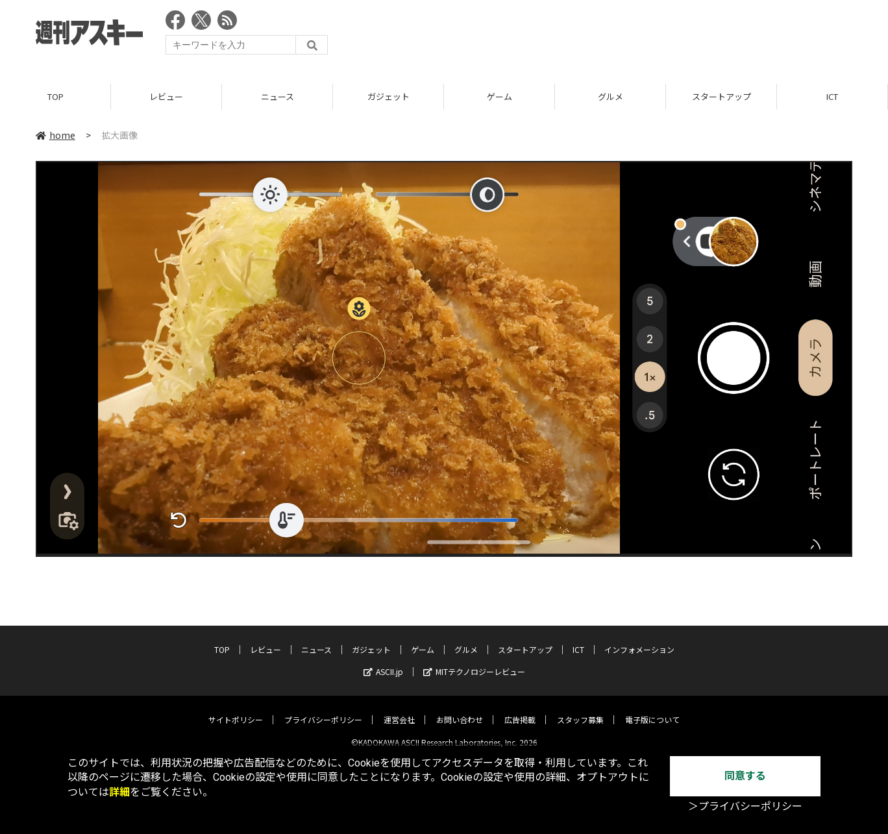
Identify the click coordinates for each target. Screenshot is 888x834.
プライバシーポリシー (323, 709)
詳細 (119, 792)
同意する (745, 776)
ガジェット (388, 97)
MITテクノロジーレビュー (474, 661)
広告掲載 (520, 709)
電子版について (652, 709)
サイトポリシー (235, 709)
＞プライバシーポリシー (745, 806)
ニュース (277, 97)
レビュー (166, 97)
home (55, 135)
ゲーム (499, 97)
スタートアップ (721, 97)
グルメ (610, 97)
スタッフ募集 (580, 709)
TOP (55, 97)
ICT (832, 97)
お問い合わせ (459, 709)
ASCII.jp (383, 661)
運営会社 (399, 709)
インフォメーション (639, 638)
